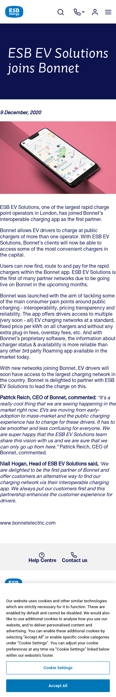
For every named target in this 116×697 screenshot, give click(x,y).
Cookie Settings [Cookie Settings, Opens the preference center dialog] (57, 671)
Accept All (58, 689)
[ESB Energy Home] (58, 584)
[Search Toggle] (64, 12)
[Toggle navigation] (108, 11)
